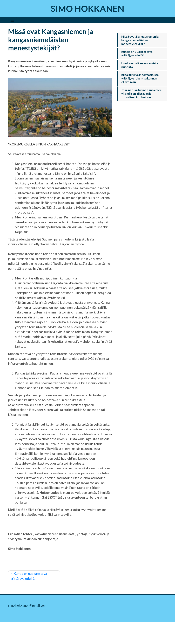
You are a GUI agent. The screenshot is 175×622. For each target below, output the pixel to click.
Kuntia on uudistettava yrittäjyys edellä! (28, 576)
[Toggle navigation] (12, 20)
